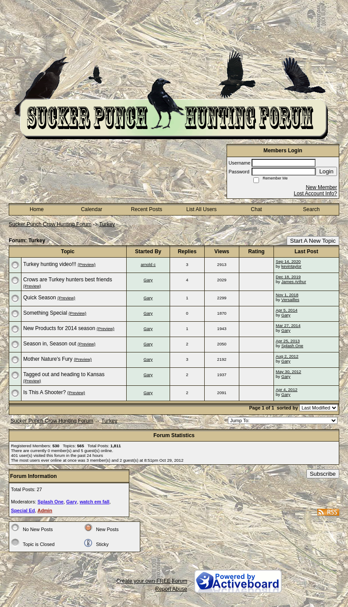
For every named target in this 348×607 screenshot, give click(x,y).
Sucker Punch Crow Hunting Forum (50, 224)
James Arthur (293, 281)
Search (311, 209)
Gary (148, 279)
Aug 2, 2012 (287, 356)
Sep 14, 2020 (288, 261)
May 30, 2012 (288, 371)
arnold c (148, 264)
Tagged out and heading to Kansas (63, 374)
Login (326, 171)
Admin (45, 510)
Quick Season (39, 298)
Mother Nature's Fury (47, 359)
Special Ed (23, 510)
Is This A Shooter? (44, 392)
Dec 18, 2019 (288, 276)
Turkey (107, 224)
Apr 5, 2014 (287, 310)
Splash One (292, 345)
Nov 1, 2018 (287, 294)
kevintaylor (291, 266)
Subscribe (323, 474)
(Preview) (87, 264)
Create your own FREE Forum (152, 581)
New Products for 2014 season (59, 328)
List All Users (201, 209)
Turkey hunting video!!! (49, 264)
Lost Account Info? (315, 193)
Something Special (45, 313)
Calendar (92, 209)
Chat (256, 209)
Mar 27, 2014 (288, 325)
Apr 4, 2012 (287, 389)
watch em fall (95, 501)
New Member (321, 187)
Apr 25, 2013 (288, 340)
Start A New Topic (313, 240)
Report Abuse (171, 589)
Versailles (290, 299)
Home (37, 209)
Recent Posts (146, 209)
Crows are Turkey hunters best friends (67, 280)
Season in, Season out (49, 344)
